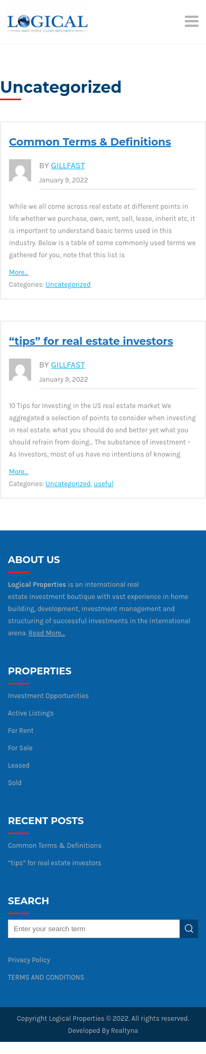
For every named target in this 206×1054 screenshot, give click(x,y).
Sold (15, 783)
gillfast (68, 165)
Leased (19, 765)
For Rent (21, 730)
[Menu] (193, 21)
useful (103, 484)
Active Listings (31, 713)
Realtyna (124, 1030)
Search (189, 929)
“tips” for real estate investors (91, 341)
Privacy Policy (29, 960)
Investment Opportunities (48, 696)
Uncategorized (67, 284)
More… (19, 272)
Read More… (47, 633)
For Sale (20, 748)
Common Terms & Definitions (90, 142)
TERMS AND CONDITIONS (46, 977)
